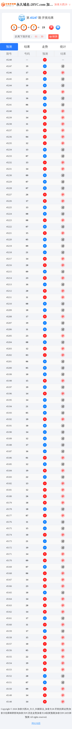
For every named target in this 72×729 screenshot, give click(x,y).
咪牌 (53, 36)
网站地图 (36, 723)
